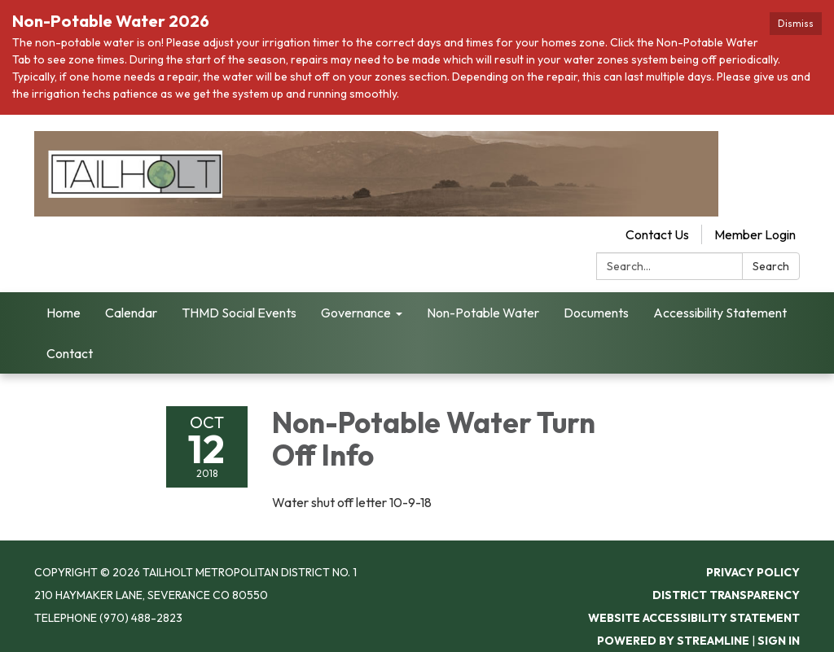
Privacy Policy (753, 572)
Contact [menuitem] (69, 353)
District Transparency (726, 595)
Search (771, 266)
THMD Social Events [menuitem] (239, 312)
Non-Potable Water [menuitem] (483, 312)
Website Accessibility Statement (694, 617)
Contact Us (657, 234)
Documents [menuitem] (596, 312)
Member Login (755, 234)
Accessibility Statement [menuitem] (720, 312)
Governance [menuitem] (356, 312)
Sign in (778, 640)
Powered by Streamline (673, 640)
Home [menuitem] (63, 312)
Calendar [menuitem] (131, 312)
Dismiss (796, 23)
